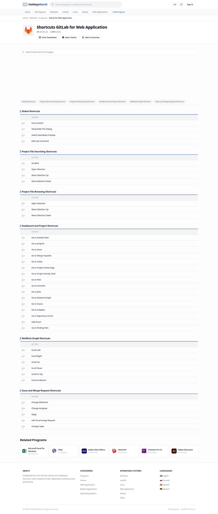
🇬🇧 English (164, 476)
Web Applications (100, 12)
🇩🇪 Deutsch (164, 489)
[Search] (85, 4)
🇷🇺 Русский (164, 480)
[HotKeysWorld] (35, 4)
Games (85, 12)
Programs (84, 476)
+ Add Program (118, 12)
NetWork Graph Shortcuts (140, 101)
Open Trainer (69, 37)
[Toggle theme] (181, 4)
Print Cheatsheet (48, 37)
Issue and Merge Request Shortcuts (169, 101)
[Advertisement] (109, 76)
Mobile (123, 493)
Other (122, 498)
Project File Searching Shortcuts (52, 101)
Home (27, 12)
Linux (75, 12)
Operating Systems (88, 493)
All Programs (40, 12)
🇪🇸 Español (164, 484)
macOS (65, 12)
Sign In (190, 4)
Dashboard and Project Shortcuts (112, 101)
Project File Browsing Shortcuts (82, 101)
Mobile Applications (88, 489)
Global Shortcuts (28, 101)
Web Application (127, 489)
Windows (54, 12)
